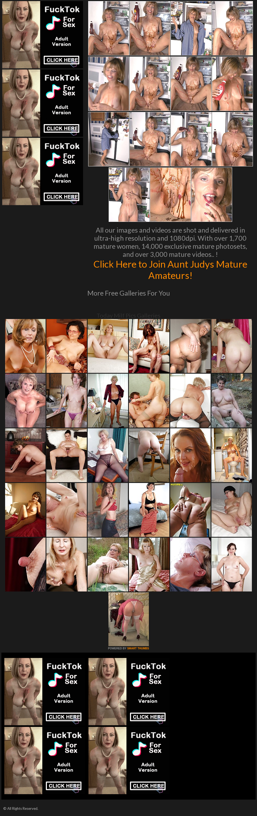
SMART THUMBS (138, 648)
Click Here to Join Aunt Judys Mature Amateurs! (170, 269)
